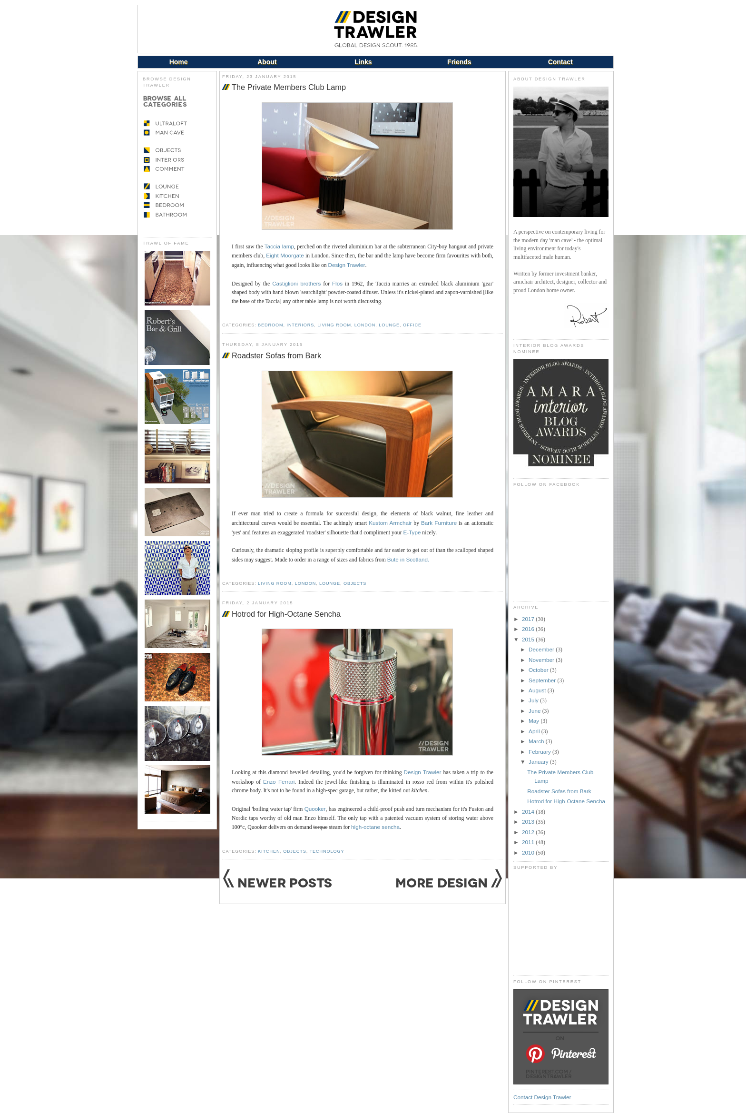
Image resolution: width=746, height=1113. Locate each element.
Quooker (315, 809)
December (542, 649)
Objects (355, 583)
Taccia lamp (279, 246)
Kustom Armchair (390, 523)
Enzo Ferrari (278, 781)
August (538, 690)
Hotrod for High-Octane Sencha (286, 614)
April (535, 731)
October (539, 670)
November (542, 660)
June (535, 711)
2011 (529, 842)
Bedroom (270, 325)
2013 (529, 821)
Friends (459, 62)
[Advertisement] (561, 922)
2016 (529, 629)
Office (412, 325)
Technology (327, 851)
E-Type (412, 532)
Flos (337, 283)
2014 (529, 811)
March (537, 741)
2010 (529, 852)
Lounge (389, 325)
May (534, 721)
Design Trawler (346, 265)
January (539, 761)
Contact (560, 62)
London (364, 325)
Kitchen (269, 851)
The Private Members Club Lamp (289, 87)
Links (363, 62)
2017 (529, 619)
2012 (529, 832)
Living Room (334, 325)
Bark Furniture (439, 523)
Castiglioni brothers (296, 283)
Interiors (300, 325)
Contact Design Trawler (542, 1097)
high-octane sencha (375, 827)
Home (178, 62)
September (543, 680)
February (540, 752)
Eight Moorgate (285, 255)
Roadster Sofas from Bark (276, 355)
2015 (529, 639)
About (266, 62)
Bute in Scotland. (408, 559)
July (534, 700)
